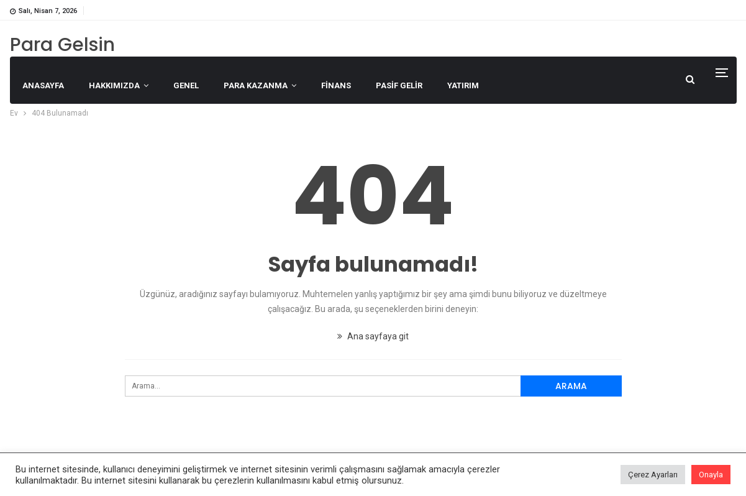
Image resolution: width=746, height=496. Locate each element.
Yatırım (463, 85)
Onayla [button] (711, 474)
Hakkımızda (114, 85)
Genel (186, 85)
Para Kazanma (256, 85)
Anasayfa (43, 85)
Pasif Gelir (399, 85)
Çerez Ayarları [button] (653, 474)
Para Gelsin (62, 45)
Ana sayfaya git (373, 336)
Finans (336, 85)
